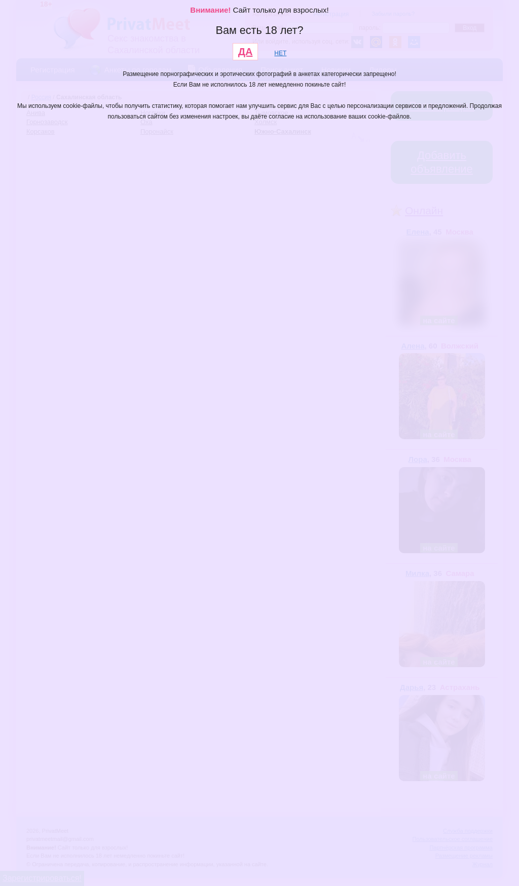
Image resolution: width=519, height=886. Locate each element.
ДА (245, 51)
